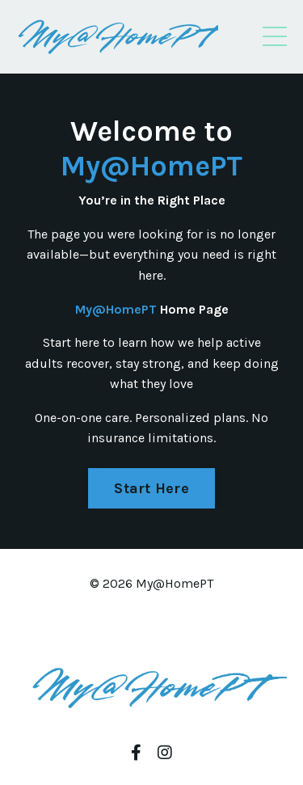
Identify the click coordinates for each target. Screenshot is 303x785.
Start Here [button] (151, 488)
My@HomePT (151, 166)
